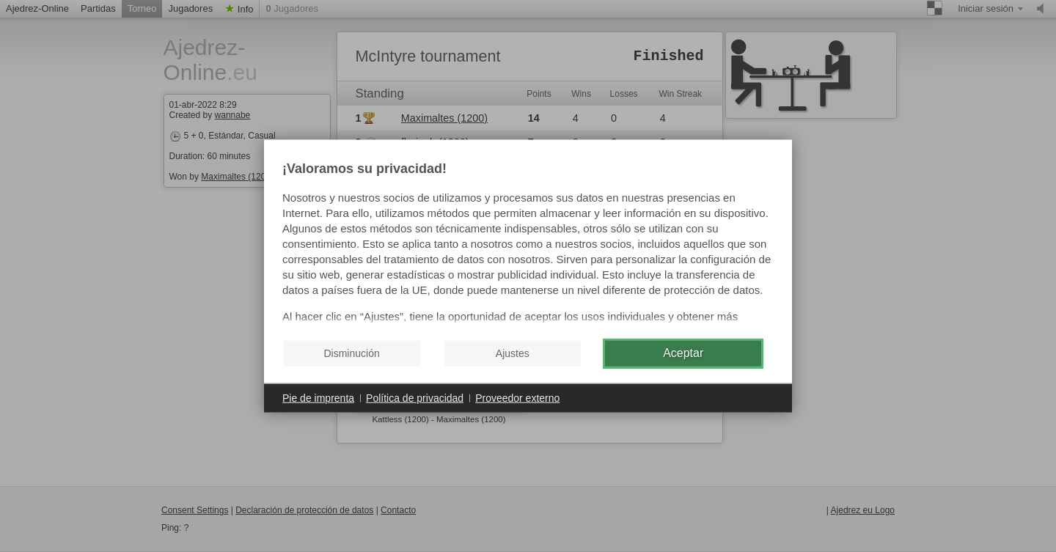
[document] (528, 244)
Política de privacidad (414, 397)
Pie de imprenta (318, 397)
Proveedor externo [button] (517, 397)
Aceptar (683, 353)
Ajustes (512, 353)
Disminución (351, 353)
